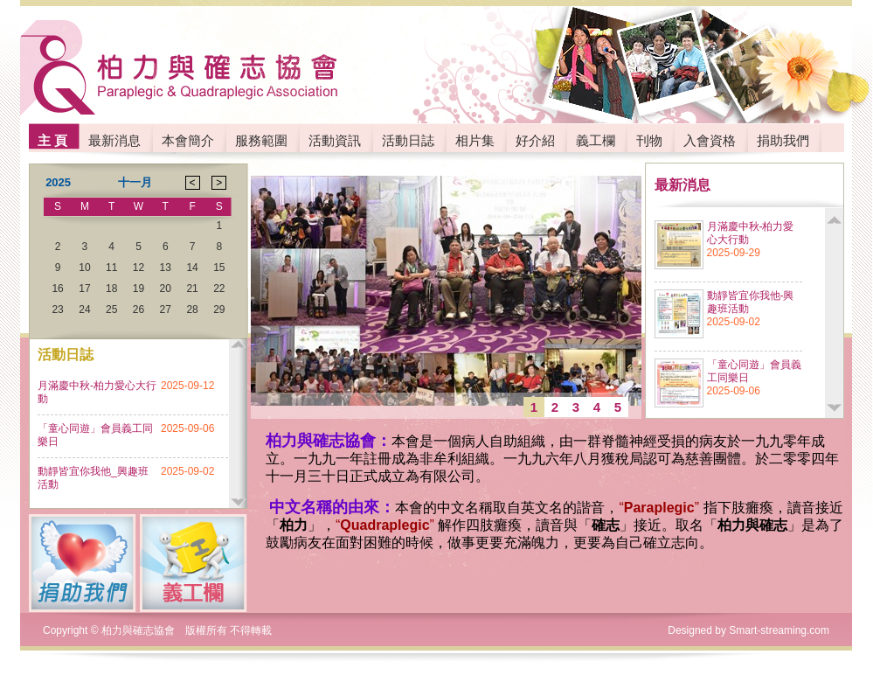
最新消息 (114, 140)
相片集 (475, 140)
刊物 (649, 140)
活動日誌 (408, 140)
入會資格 (709, 140)
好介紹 (535, 140)
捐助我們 (783, 140)
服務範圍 (261, 140)
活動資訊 (334, 140)
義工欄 (595, 140)
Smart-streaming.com (779, 630)
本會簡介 (188, 140)
